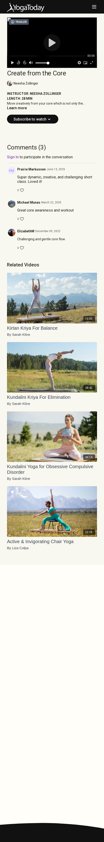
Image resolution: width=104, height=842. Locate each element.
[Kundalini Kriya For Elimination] (52, 397)
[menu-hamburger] (94, 7)
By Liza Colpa (18, 548)
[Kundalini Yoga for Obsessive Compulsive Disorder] (52, 469)
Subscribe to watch (33, 119)
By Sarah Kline (18, 334)
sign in (13, 157)
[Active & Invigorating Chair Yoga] (52, 541)
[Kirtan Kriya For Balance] (52, 328)
